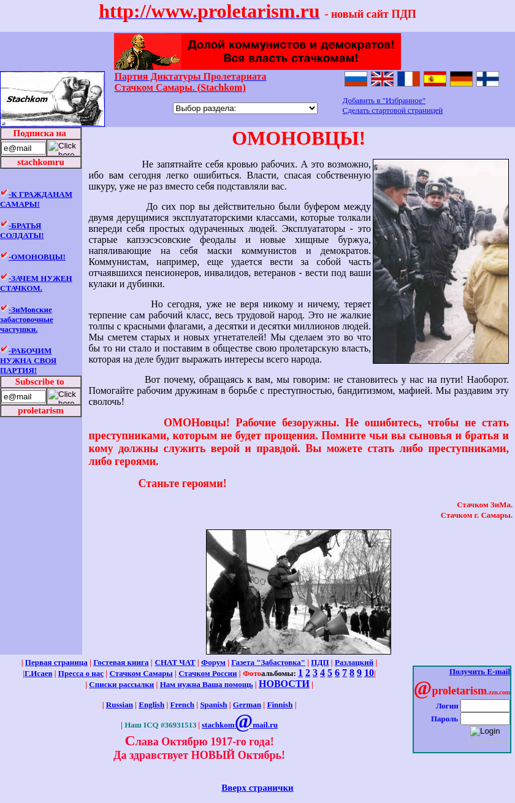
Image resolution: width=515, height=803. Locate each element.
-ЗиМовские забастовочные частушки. (26, 319)
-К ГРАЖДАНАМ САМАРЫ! (36, 199)
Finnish (279, 704)
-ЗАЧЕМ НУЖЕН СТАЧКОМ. (36, 283)
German (247, 704)
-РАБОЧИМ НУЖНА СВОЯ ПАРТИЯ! (28, 360)
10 (369, 672)
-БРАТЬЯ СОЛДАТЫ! (22, 230)
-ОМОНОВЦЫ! (37, 256)
